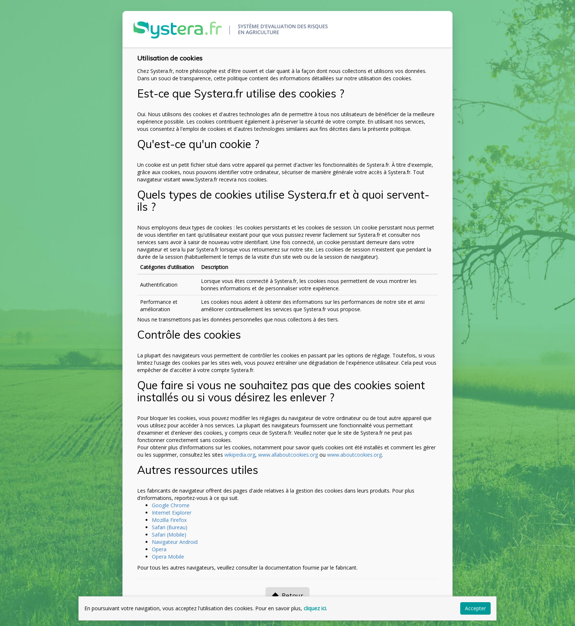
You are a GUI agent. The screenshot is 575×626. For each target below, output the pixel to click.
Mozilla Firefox (169, 519)
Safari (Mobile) (169, 534)
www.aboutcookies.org (354, 454)
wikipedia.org (239, 454)
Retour (287, 595)
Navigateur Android (175, 541)
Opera (159, 549)
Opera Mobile (168, 556)
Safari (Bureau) (169, 527)
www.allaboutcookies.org (288, 454)
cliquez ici (315, 608)
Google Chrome (171, 505)
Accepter (475, 608)
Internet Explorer (171, 512)
